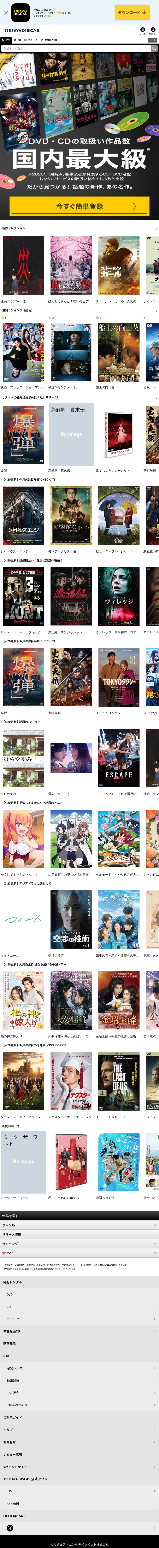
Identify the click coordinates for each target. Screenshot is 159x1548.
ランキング (79, 1243)
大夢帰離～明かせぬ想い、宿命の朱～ (74, 1036)
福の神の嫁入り (11, 1036)
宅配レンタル (16, 1368)
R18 (153, 40)
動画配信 (9, 1343)
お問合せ (9, 1442)
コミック (32, 40)
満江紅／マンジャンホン (65, 632)
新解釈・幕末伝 (59, 470)
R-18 (79, 1253)
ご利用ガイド (12, 1417)
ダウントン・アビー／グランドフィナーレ (30, 1117)
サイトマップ (69, 1269)
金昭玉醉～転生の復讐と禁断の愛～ (121, 1036)
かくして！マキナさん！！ (19, 874)
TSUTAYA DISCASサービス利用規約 (43, 1264)
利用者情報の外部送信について (45, 1269)
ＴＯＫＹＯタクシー (110, 713)
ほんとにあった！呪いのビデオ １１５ (76, 301)
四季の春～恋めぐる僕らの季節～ (119, 955)
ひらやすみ (8, 794)
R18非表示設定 (17, 1405)
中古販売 (13, 1392)
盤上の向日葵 (105, 387)
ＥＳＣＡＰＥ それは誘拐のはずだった (124, 794)
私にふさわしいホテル (63, 1198)
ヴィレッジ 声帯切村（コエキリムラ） (124, 632)
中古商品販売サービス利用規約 (76, 1264)
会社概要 (8, 1264)
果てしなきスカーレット (113, 470)
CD (19, 40)
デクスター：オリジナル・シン (70, 1117)
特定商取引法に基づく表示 (16, 1269)
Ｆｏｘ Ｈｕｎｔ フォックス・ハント (29, 632)
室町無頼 (149, 470)
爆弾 (4, 470)
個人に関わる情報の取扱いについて (110, 1264)
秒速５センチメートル (63, 387)
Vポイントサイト (15, 1467)
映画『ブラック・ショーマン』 (22, 387)
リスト (143, 34)
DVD (8, 40)
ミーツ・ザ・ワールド (16, 1198)
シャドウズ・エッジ (15, 551)
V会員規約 (19, 1264)
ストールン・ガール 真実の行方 (119, 301)
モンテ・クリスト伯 (62, 551)
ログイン (153, 34)
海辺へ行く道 (105, 1198)
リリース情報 (79, 1234)
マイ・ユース (10, 955)
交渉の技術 (56, 955)
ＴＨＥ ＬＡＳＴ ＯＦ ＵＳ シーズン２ (127, 1117)
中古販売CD (51, 40)
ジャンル (79, 1225)
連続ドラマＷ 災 (13, 301)
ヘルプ (8, 1429)
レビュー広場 (12, 1454)
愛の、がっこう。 (60, 794)
